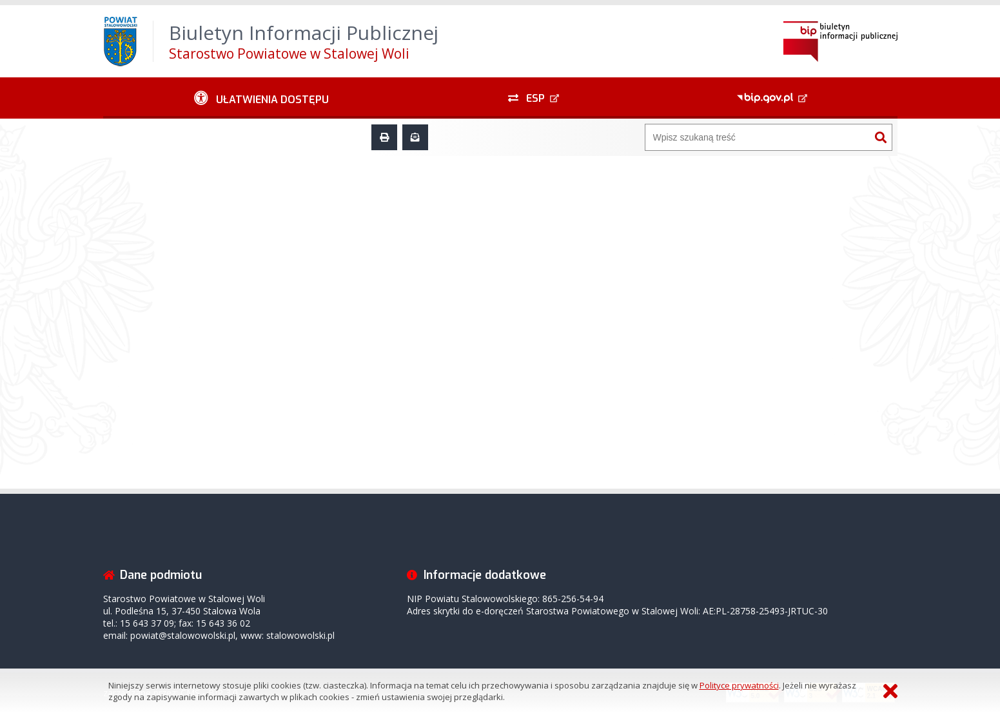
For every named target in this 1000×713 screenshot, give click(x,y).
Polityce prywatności (739, 685)
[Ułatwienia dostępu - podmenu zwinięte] (262, 98)
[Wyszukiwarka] (757, 137)
